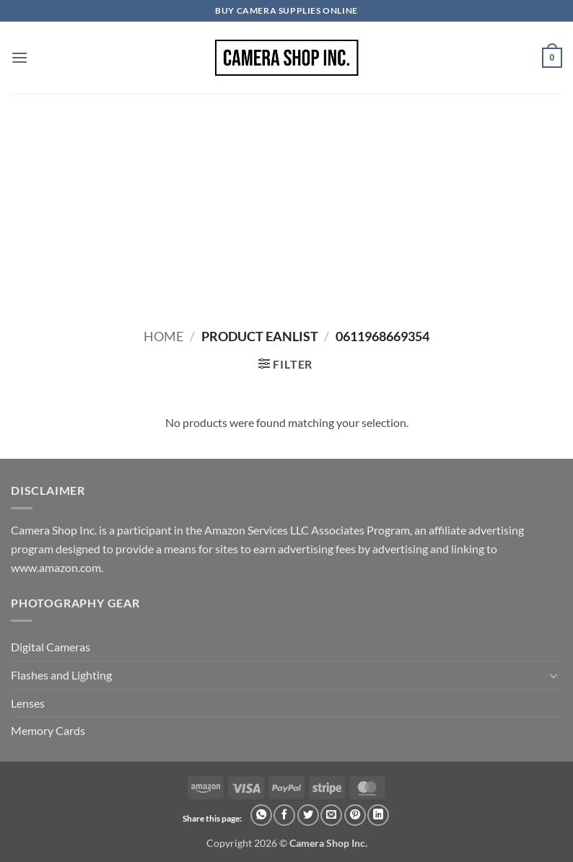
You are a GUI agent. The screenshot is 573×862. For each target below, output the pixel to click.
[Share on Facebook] (284, 815)
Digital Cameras (50, 647)
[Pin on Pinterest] (355, 815)
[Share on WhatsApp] (261, 815)
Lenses (28, 703)
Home (163, 336)
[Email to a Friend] (331, 815)
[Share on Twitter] (308, 815)
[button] (19, 57)
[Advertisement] (286, 202)
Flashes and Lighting (61, 675)
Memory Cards (48, 730)
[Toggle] (553, 675)
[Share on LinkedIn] (378, 815)
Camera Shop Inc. (328, 843)
